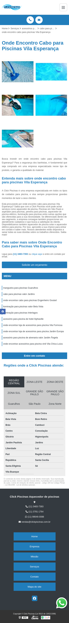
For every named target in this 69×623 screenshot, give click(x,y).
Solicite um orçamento (34, 264)
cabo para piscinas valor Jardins (19, 294)
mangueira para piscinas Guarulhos (20, 288)
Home (34, 536)
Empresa (34, 546)
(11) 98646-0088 (34, 517)
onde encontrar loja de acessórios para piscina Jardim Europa (33, 331)
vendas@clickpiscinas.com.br (34, 522)
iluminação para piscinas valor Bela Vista (23, 306)
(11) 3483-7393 (21, 254)
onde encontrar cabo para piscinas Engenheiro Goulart (30, 300)
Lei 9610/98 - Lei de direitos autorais (20, 485)
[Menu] (63, 7)
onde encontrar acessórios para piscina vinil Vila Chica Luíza (33, 344)
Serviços (34, 566)
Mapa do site (34, 586)
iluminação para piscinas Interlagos (20, 313)
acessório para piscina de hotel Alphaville (23, 319)
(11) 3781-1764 (34, 511)
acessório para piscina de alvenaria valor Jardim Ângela (30, 337)
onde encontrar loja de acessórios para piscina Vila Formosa (32, 325)
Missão (34, 556)
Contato (34, 576)
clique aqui (37, 254)
